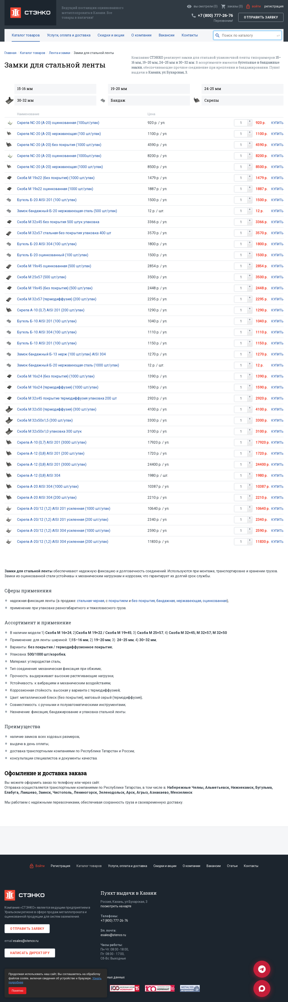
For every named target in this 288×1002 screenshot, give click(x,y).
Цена (151, 114)
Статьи (232, 866)
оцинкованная (215, 601)
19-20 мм (119, 88)
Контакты (190, 35)
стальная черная (90, 601)
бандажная (165, 601)
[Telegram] (262, 969)
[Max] (262, 988)
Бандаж (118, 100)
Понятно (17, 990)
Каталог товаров (26, 35)
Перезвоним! (223, 20)
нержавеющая (188, 601)
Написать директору (30, 953)
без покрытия (143, 601)
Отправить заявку (261, 17)
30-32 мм (25, 100)
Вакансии (166, 35)
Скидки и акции (111, 35)
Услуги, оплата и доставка (68, 35)
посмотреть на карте (116, 906)
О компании (141, 35)
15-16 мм (25, 88)
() (232, 6)
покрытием (118, 601)
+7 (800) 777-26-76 (114, 920)
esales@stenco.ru (25, 941)
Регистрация (274, 6)
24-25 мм (212, 88)
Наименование (28, 114)
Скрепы (211, 100)
